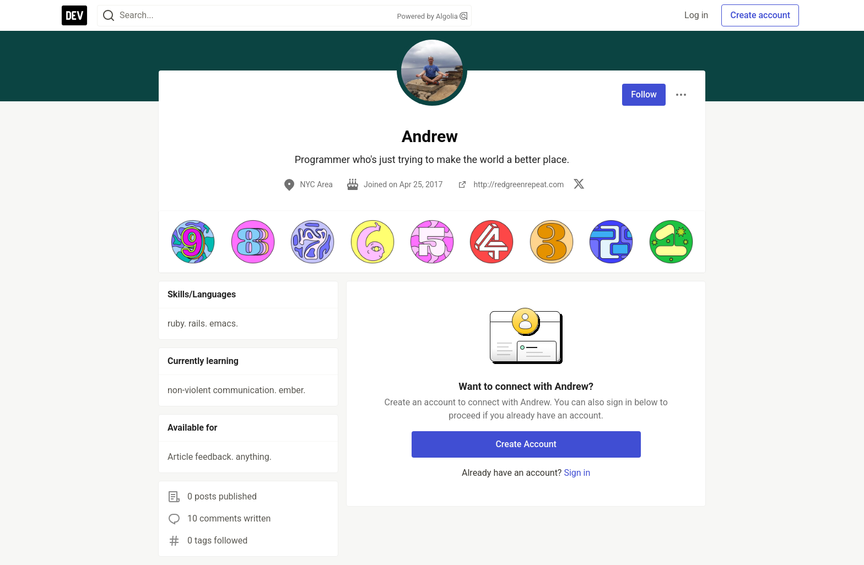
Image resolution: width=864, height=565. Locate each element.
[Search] (109, 16)
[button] (193, 242)
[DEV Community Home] (74, 15)
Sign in (577, 473)
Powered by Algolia (432, 16)
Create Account (526, 444)
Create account (760, 15)
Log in (696, 15)
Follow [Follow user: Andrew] (644, 94)
